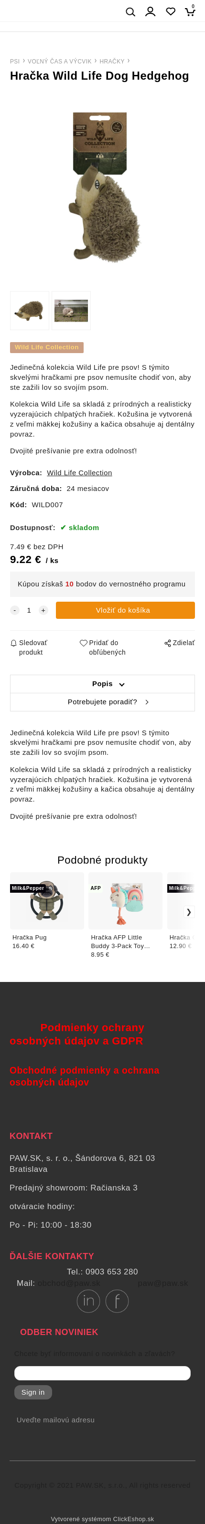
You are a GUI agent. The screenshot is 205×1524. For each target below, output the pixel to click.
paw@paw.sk (163, 1283)
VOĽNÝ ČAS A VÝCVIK (60, 61)
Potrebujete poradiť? (102, 702)
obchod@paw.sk (69, 1283)
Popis (102, 684)
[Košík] (193, 11)
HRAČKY (112, 61)
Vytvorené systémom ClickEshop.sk (102, 1519)
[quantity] (29, 610)
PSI (15, 61)
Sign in (33, 1392)
